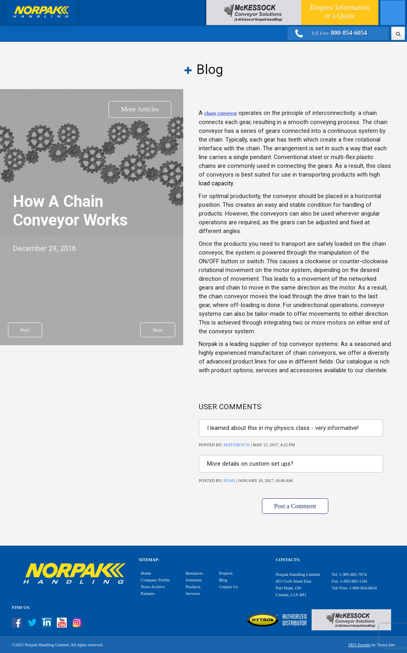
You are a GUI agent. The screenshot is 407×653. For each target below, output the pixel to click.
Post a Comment (295, 506)
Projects (226, 573)
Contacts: (288, 560)
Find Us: (21, 607)
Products (193, 587)
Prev (25, 330)
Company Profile (155, 580)
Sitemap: (149, 560)
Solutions (194, 580)
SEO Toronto (359, 645)
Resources (194, 573)
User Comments (230, 406)
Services (193, 593)
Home (146, 573)
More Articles (140, 109)
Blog (223, 580)
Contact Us (228, 587)
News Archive (153, 587)
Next (158, 330)
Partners (148, 593)
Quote (339, 12)
